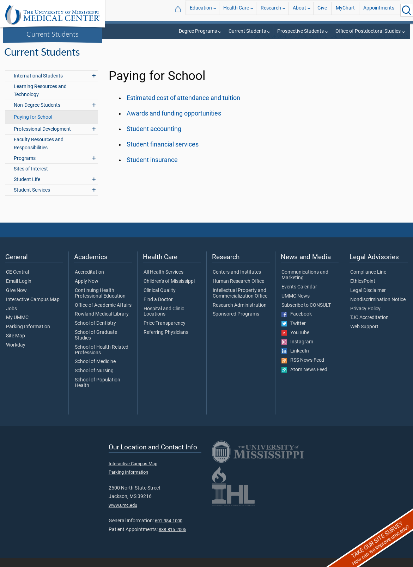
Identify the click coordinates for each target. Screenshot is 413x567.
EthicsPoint (362, 290)
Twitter (293, 333)
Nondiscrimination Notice (378, 309)
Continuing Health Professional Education (100, 302)
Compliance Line (368, 281)
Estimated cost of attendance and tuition (183, 107)
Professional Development (42, 138)
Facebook (296, 323)
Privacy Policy (365, 318)
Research (271, 10)
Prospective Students (300, 31)
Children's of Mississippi (169, 290)
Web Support (364, 336)
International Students (38, 85)
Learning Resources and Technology (40, 100)
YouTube (295, 342)
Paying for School (33, 126)
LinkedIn (295, 360)
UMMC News (295, 305)
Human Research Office (238, 290)
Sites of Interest (31, 178)
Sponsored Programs (236, 323)
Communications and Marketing (304, 284)
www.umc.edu (123, 514)
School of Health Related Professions (101, 359)
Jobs (11, 318)
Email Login (18, 290)
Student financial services (163, 153)
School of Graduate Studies (96, 344)
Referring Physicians (166, 341)
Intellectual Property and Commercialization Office (240, 302)
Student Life (27, 189)
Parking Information (28, 336)
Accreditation (89, 281)
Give (322, 10)
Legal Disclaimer (368, 300)
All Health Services (163, 281)
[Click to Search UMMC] (406, 10)
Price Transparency (165, 332)
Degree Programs (198, 31)
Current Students (52, 34)
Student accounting (154, 138)
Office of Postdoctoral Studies (368, 31)
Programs (25, 167)
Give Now (16, 300)
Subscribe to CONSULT (306, 314)
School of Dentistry (95, 332)
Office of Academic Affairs (103, 314)
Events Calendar (299, 296)
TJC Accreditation (369, 327)
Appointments (378, 10)
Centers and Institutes (237, 281)
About (299, 10)
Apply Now (86, 290)
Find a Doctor (158, 309)
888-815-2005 (172, 538)
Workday (15, 354)
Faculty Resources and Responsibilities (38, 153)
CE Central (17, 281)
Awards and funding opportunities (174, 122)
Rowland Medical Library (102, 323)
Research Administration (240, 314)
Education (201, 10)
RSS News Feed (302, 369)
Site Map (15, 345)
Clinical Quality (160, 300)
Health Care (236, 10)
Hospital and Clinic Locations (164, 320)
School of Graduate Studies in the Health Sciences (308, 45)
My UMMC (17, 327)
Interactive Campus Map (33, 309)
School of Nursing (94, 380)
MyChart (345, 10)
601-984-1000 (168, 529)
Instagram (297, 351)
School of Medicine (95, 371)
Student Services (32, 199)
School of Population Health (97, 392)
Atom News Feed (304, 379)
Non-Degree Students (37, 114)
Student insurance (152, 169)
